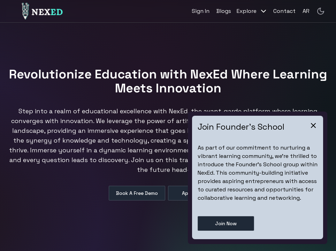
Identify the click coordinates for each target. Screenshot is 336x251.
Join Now (226, 223)
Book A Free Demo (137, 193)
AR (306, 11)
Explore (252, 11)
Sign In (200, 11)
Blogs (223, 11)
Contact (284, 11)
